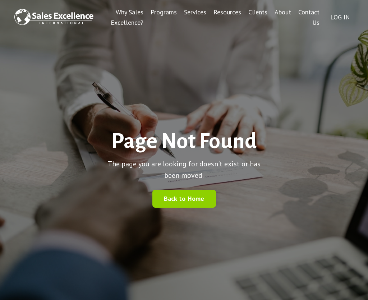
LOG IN (340, 17)
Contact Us (308, 17)
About (283, 12)
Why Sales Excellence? (127, 17)
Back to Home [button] (184, 198)
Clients (257, 12)
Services (195, 12)
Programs (164, 12)
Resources (227, 12)
